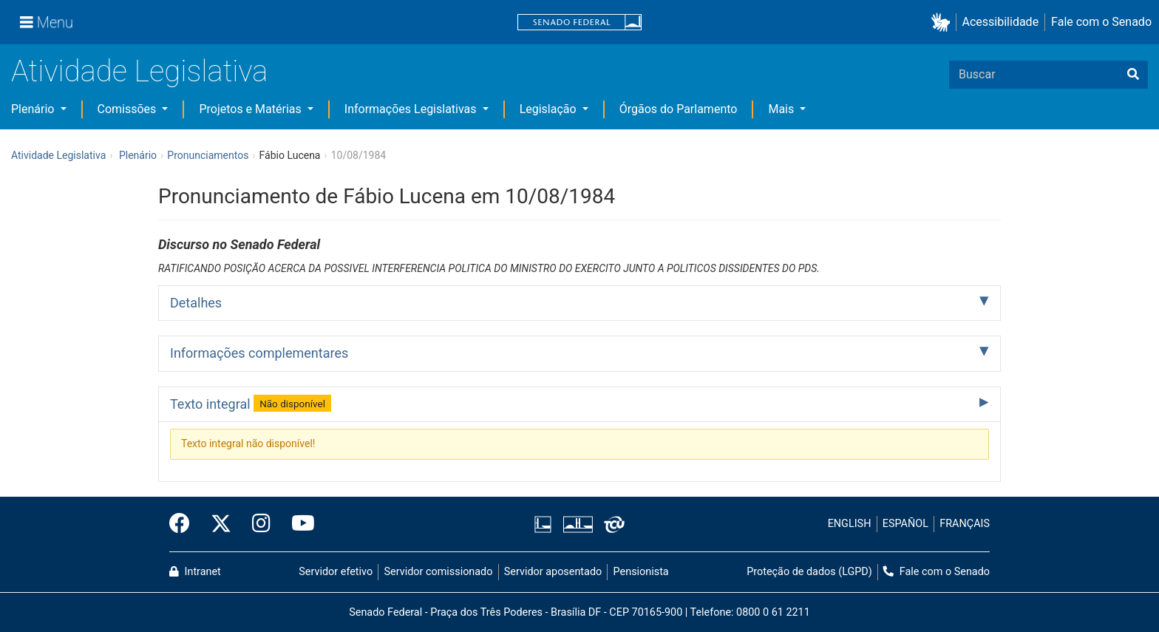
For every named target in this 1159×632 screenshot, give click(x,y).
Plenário (34, 109)
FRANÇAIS (964, 523)
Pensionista (641, 571)
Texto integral (250, 403)
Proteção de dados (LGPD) (809, 571)
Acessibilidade (1000, 22)
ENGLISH (849, 523)
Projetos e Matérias (251, 109)
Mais (782, 109)
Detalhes (196, 302)
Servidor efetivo (336, 571)
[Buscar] (1133, 74)
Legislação (550, 109)
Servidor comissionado (438, 571)
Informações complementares (259, 353)
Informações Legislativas (412, 109)
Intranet (195, 571)
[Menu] (46, 22)
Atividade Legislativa (139, 71)
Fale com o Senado (1101, 22)
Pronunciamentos (207, 155)
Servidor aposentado (553, 571)
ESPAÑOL (905, 523)
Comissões (129, 109)
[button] (943, 23)
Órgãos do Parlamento (678, 109)
